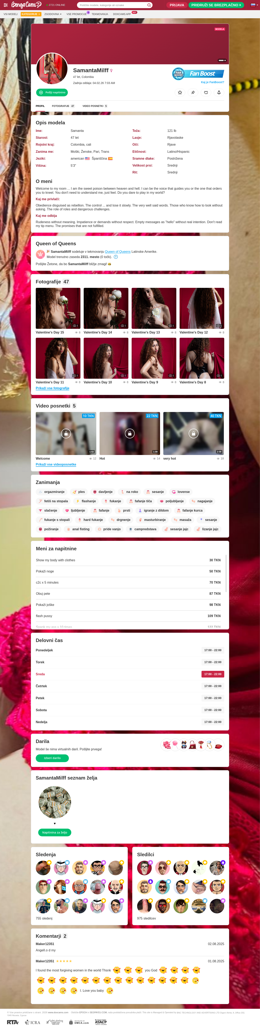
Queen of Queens (118, 251)
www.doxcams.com (58, 1012)
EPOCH (83, 1012)
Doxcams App (123, 14)
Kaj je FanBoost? (212, 82)
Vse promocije (78, 14)
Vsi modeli (11, 14)
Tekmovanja (100, 14)
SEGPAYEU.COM (98, 1012)
